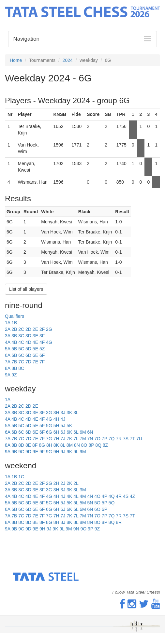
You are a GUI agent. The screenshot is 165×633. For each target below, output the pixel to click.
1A (7, 322)
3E (35, 335)
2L (76, 483)
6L (75, 432)
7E (35, 361)
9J (62, 451)
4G (49, 342)
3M (83, 489)
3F (42, 335)
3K (69, 412)
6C (21, 355)
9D (28, 451)
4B (14, 342)
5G (49, 425)
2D (28, 329)
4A (7, 342)
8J (62, 522)
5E (35, 348)
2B (14, 329)
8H (49, 445)
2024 (68, 60)
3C (21, 335)
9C (21, 451)
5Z (42, 348)
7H (56, 438)
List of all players (26, 289)
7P (104, 438)
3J (62, 412)
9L (75, 451)
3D (28, 335)
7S (125, 438)
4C (21, 342)
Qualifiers (14, 316)
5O (97, 502)
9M (83, 451)
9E (35, 451)
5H (56, 425)
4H (56, 419)
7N (90, 438)
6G (49, 432)
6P (104, 509)
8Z (105, 445)
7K (69, 438)
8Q (98, 445)
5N (90, 502)
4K (69, 496)
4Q (112, 496)
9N (76, 528)
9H (56, 451)
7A (7, 361)
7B (14, 361)
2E (35, 329)
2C (21, 329)
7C (21, 361)
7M (83, 438)
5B (14, 348)
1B (14, 322)
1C (21, 476)
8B (14, 368)
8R (119, 522)
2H (56, 483)
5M (83, 502)
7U (139, 438)
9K (69, 451)
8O (84, 445)
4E (35, 342)
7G (49, 438)
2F (42, 329)
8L (62, 445)
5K (69, 425)
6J (62, 432)
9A (7, 374)
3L (76, 412)
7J (62, 438)
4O (97, 496)
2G (49, 329)
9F (42, 451)
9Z (14, 374)
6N (90, 432)
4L (75, 496)
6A (7, 355)
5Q (112, 502)
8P (91, 445)
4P (104, 496)
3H (56, 412)
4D (28, 342)
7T (132, 438)
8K (56, 445)
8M (70, 445)
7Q (112, 438)
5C (21, 348)
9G (49, 451)
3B (14, 335)
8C (21, 368)
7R (119, 438)
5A (7, 348)
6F (42, 355)
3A (7, 335)
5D (28, 348)
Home (16, 60)
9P (90, 528)
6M (83, 432)
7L (75, 438)
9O (83, 528)
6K (69, 432)
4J (62, 419)
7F (42, 361)
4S (125, 496)
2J (62, 483)
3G (49, 412)
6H (56, 432)
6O (97, 509)
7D (28, 361)
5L (75, 502)
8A (7, 368)
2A (7, 329)
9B (14, 451)
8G (42, 445)
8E (28, 445)
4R (119, 496)
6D (28, 355)
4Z (132, 496)
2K (69, 483)
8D (21, 445)
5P (104, 502)
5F (42, 425)
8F (35, 445)
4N (90, 496)
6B (14, 355)
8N (77, 445)
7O (97, 438)
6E (35, 355)
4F (42, 342)
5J (62, 425)
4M (83, 496)
